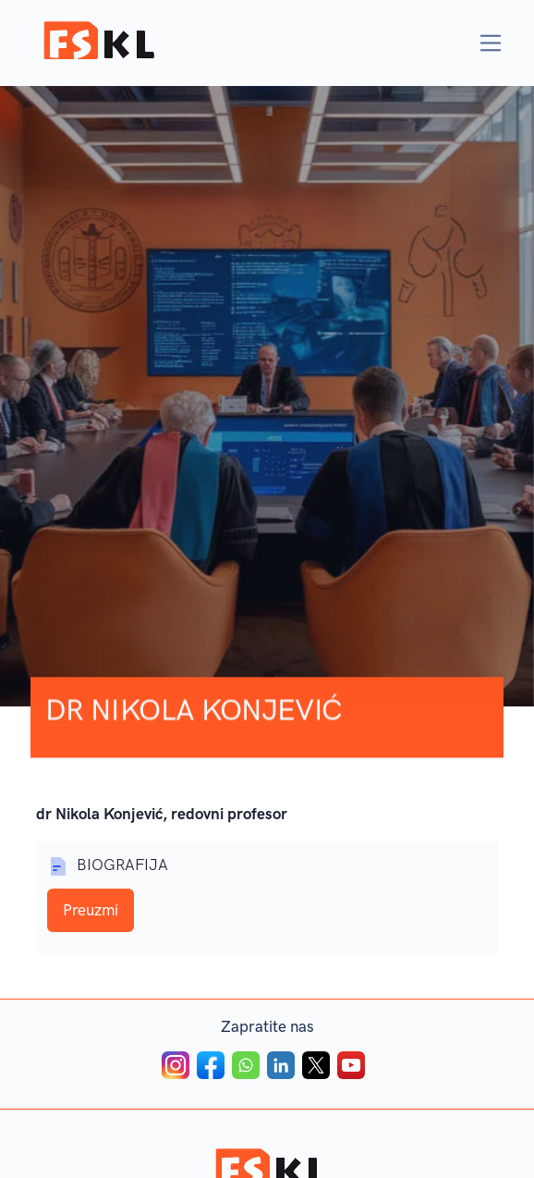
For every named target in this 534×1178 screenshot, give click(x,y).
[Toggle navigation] (491, 43)
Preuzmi (90, 911)
